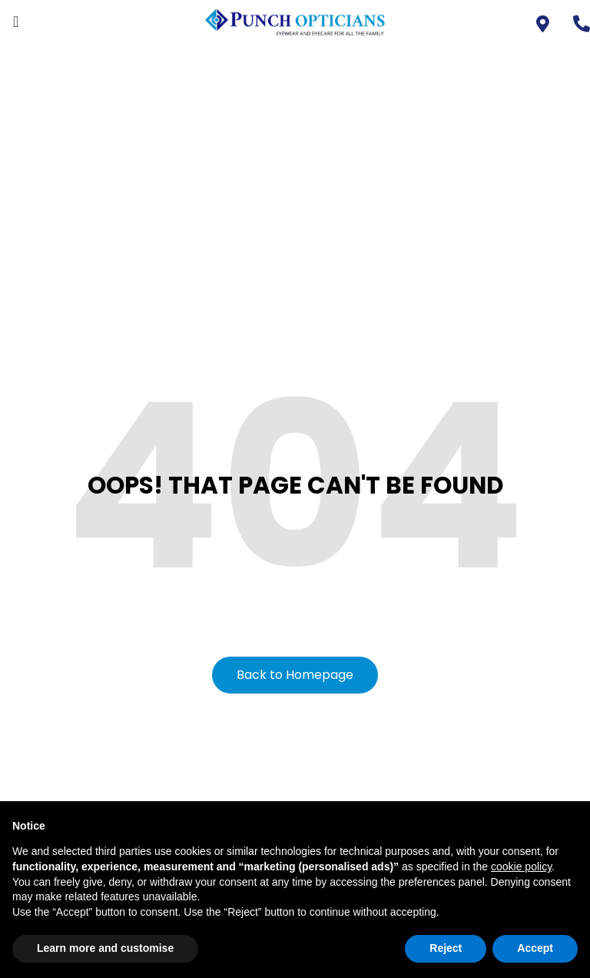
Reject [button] (445, 948)
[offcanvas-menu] (16, 22)
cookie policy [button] (521, 866)
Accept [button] (535, 948)
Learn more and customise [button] (105, 948)
